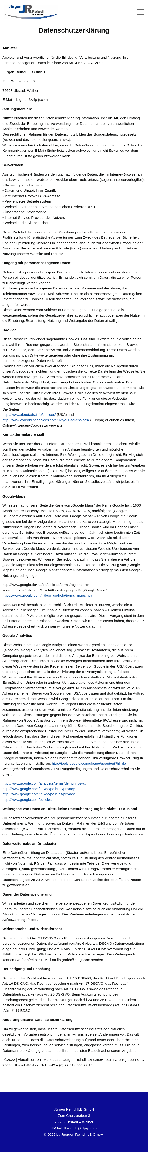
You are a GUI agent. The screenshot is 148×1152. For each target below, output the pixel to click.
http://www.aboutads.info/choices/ (29, 414)
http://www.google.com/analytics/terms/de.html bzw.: (44, 783)
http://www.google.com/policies (27, 800)
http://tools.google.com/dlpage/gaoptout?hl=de (89, 763)
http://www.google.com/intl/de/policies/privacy (38, 789)
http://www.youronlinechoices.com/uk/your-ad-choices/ (45, 420)
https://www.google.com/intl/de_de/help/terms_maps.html (47, 595)
